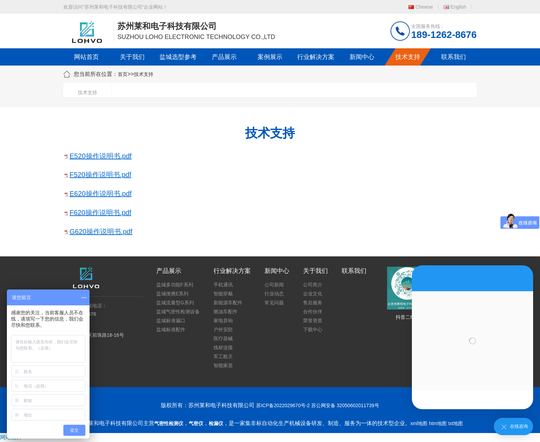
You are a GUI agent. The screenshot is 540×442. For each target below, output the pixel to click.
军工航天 (223, 356)
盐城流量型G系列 (175, 302)
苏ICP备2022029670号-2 (283, 405)
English (458, 7)
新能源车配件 (228, 302)
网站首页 (86, 56)
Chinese (424, 7)
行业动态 (274, 293)
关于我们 (132, 56)
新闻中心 (362, 56)
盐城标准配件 (170, 329)
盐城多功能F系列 (174, 284)
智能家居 (223, 365)
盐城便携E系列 (172, 293)
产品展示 (224, 56)
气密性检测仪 (168, 423)
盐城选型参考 (178, 56)
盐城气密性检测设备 (178, 311)
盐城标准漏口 (170, 320)
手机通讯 (223, 284)
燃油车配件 (226, 311)
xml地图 (419, 423)
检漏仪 (216, 423)
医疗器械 (223, 338)
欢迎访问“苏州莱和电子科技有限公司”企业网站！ (115, 7)
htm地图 (438, 423)
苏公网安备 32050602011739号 (345, 405)
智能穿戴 (223, 293)
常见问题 (274, 302)
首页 (122, 74)
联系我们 (453, 56)
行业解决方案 (315, 56)
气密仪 (196, 423)
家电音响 (223, 320)
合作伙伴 (312, 311)
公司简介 (312, 284)
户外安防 (223, 329)
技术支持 (407, 56)
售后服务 (312, 302)
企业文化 (312, 293)
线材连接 (223, 347)
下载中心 (312, 329)
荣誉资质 (312, 320)
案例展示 (270, 56)
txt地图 (455, 423)
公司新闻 (274, 284)
